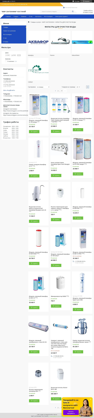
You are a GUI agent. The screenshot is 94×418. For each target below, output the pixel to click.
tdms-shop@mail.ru (9, 90)
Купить (35, 131)
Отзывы (5, 42)
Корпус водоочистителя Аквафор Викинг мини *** (82, 341)
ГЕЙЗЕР (30, 82)
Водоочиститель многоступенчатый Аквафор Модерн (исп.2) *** (37, 209)
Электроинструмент (61, 16)
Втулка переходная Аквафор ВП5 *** (36, 390)
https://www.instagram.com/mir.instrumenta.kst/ (17, 115)
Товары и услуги (36, 22)
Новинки (23, 16)
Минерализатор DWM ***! (60, 296)
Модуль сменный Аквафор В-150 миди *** (38, 121)
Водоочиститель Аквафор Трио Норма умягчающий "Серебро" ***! (60, 120)
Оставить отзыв (88, 12)
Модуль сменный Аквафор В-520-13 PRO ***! (82, 253)
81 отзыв (77, 1)
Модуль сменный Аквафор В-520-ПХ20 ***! (38, 253)
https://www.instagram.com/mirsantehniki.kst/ (17, 111)
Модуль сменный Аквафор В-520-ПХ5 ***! (82, 207)
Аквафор (31, 55)
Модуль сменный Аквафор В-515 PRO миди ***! (82, 163)
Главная (8, 16)
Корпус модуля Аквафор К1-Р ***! (37, 165)
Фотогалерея (48, 16)
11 (62, 91)
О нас (30, 16)
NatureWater (75, 55)
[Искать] (73, 11)
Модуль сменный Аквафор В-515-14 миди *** (82, 119)
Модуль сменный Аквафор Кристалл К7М (82, 299)
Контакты (38, 16)
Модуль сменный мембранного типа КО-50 (37, 341)
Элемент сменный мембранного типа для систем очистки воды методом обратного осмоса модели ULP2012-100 (59, 344)
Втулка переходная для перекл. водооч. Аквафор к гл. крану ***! (60, 208)
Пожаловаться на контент (56, 416)
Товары (15, 16)
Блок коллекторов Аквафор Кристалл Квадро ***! (60, 164)
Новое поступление (9, 31)
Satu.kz (55, 414)
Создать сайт (6, 1)
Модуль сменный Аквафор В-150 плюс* (60, 255)
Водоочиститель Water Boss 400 (59, 388)
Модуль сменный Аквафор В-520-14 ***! (38, 297)
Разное (52, 55)
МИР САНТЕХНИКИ (48, 22)
